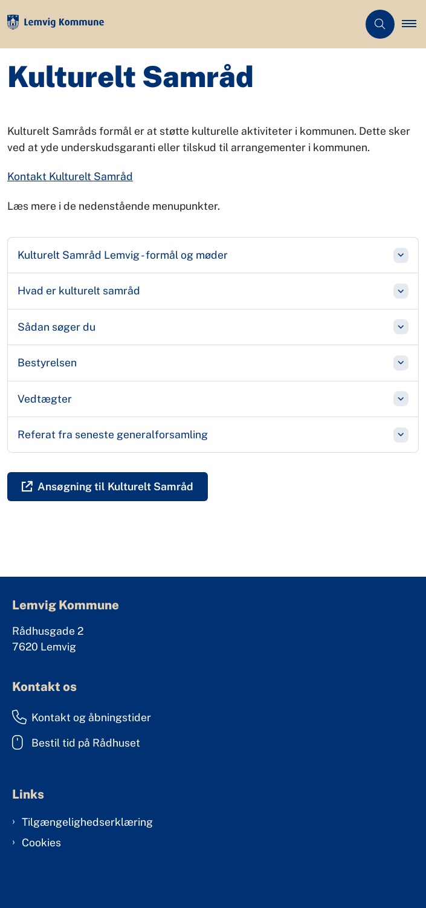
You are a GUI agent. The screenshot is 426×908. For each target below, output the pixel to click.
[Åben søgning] (380, 24)
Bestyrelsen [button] (47, 362)
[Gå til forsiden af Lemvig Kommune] (179, 24)
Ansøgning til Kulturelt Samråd (115, 486)
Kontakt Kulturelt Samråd (70, 176)
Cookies (41, 842)
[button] (414, 24)
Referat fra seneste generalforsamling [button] (113, 434)
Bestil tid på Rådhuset (76, 742)
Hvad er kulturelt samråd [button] (79, 290)
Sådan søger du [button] (56, 326)
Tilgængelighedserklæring (87, 822)
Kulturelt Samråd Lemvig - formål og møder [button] (123, 254)
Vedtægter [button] (45, 398)
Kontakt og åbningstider (81, 717)
